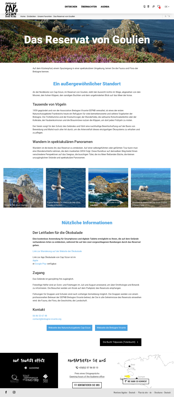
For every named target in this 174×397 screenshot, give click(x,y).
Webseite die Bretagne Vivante (111, 327)
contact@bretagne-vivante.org (47, 319)
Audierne (34, 368)
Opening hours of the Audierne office (86, 376)
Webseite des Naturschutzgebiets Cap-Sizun (69, 327)
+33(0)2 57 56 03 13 (87, 367)
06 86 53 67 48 (40, 315)
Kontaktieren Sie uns (87, 385)
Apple (35, 260)
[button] (71, 7)
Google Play (41, 263)
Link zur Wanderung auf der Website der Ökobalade (57, 251)
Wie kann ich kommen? (136, 381)
